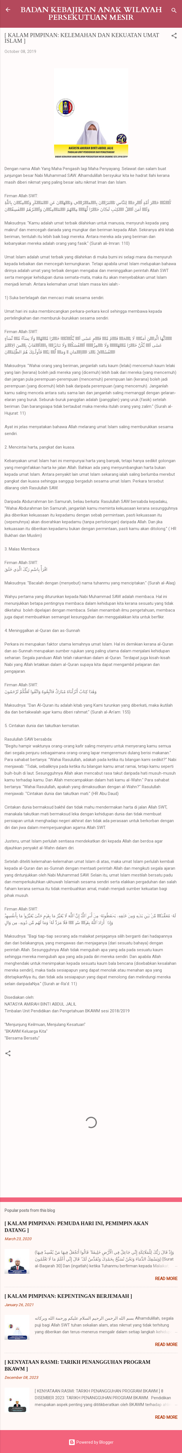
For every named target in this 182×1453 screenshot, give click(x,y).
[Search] (174, 11)
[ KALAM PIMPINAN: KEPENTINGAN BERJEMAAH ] (68, 1296)
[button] (174, 36)
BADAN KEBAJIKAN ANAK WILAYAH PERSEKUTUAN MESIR (91, 14)
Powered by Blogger (91, 1442)
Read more (166, 1278)
